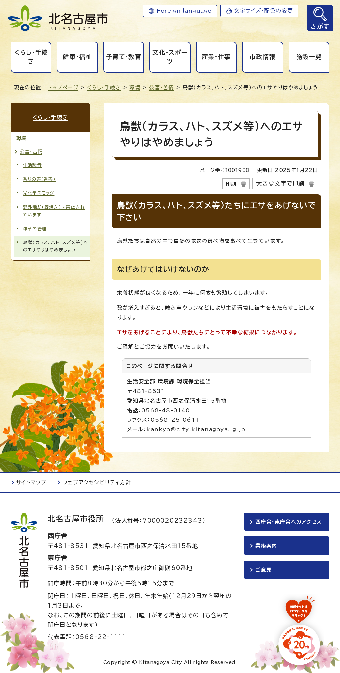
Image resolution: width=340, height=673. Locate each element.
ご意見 (263, 569)
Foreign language (184, 10)
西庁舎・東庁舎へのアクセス (288, 521)
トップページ (63, 87)
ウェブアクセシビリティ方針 (96, 482)
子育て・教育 (123, 57)
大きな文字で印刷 (280, 183)
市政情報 (262, 57)
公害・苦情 (161, 87)
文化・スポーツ (169, 56)
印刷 (231, 183)
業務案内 (266, 545)
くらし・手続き (31, 56)
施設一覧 (309, 57)
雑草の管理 (34, 229)
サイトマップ (31, 482)
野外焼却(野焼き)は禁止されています (54, 211)
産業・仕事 (216, 57)
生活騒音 (32, 165)
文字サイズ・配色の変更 (263, 10)
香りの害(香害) (39, 179)
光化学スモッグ (38, 193)
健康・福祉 (77, 57)
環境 (134, 87)
